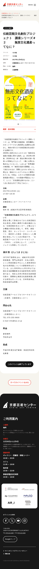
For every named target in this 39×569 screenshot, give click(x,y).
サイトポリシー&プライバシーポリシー (16, 551)
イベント (16, 13)
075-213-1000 (10, 533)
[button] (18, 124)
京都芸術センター (13, 4)
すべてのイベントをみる (19, 382)
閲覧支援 (7, 553)
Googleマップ (10, 539)
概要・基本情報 (9, 129)
